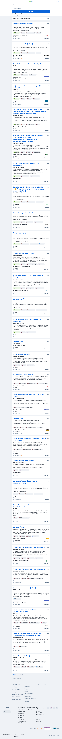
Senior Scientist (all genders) (23, 24)
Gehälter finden (39, 718)
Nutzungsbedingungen (8, 734)
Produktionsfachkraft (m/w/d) (23, 253)
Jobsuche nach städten (42, 684)
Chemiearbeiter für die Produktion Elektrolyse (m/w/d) (28, 395)
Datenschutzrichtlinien (19, 734)
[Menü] (1, 1)
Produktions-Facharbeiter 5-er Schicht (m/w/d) (29, 547)
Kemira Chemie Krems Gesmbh (17, 694)
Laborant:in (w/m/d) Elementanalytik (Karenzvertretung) (25, 482)
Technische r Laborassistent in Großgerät (27, 64)
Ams (25, 688)
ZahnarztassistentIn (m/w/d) (23, 44)
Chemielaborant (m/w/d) (21, 354)
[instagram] (51, 708)
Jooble (57, 735)
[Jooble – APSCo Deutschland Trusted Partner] (39, 728)
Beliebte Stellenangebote (42, 683)
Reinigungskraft (28, 686)
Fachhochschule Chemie (16, 696)
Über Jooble (20, 709)
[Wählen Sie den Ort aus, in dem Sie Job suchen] (31, 8)
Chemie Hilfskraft (15, 692)
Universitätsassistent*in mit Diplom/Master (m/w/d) (28, 276)
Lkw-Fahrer (27, 689)
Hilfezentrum (21, 719)
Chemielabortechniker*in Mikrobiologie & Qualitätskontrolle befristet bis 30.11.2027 (27, 634)
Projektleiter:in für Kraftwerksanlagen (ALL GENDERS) (27, 87)
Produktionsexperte (20, 233)
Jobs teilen (29, 709)
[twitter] (54, 708)
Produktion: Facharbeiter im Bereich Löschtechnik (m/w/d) (25, 611)
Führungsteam (21, 713)
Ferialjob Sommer (28, 683)
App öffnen (58, 1)
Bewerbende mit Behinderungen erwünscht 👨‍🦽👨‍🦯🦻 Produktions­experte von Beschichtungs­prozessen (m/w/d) (29, 189)
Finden (31, 11)
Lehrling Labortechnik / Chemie (17, 685)
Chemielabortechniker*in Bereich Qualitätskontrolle (24, 506)
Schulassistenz (27, 694)
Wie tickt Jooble (21, 711)
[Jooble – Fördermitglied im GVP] (56, 728)
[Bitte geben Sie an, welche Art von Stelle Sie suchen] (31, 4)
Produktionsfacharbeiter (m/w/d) (24, 588)
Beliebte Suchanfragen (17, 678)
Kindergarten (27, 691)
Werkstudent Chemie (16, 689)
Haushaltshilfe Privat (29, 693)
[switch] (48, 18)
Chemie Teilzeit (15, 691)
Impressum (16, 736)
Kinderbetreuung (28, 696)
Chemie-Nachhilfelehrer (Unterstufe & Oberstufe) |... (26, 164)
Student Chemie (15, 687)
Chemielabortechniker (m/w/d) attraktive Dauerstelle (27, 320)
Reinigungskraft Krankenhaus (30, 698)
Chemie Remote (15, 697)
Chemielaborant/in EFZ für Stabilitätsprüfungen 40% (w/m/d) (29, 439)
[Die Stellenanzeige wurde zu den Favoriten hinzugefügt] (48, 24)
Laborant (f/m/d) (18, 527)
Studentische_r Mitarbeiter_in (23, 213)
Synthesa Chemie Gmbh (16, 699)
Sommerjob (27, 684)
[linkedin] (57, 708)
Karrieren (20, 717)
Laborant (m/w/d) (19, 299)
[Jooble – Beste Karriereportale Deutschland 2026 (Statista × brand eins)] (47, 728)
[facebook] (48, 708)
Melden (46, 38)
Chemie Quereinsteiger (16, 684)
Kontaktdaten (21, 715)
